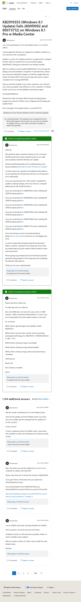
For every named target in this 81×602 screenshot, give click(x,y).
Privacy (46, 592)
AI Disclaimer (7, 592)
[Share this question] (49, 16)
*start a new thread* (17, 236)
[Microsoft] (4, 2)
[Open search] (71, 3)
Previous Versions (19, 592)
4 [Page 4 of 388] (28, 573)
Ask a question (72, 8)
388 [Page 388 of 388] (35, 573)
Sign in (76, 3)
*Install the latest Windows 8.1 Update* (33, 167)
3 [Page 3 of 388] (23, 573)
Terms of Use (56, 592)
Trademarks (6, 596)
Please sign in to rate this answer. (18, 271)
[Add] (46, 16)
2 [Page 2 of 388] (18, 573)
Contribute (37, 592)
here (30, 186)
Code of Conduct (68, 592)
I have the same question (41, 131)
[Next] (41, 573)
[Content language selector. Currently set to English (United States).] (12, 587)
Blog (28, 592)
